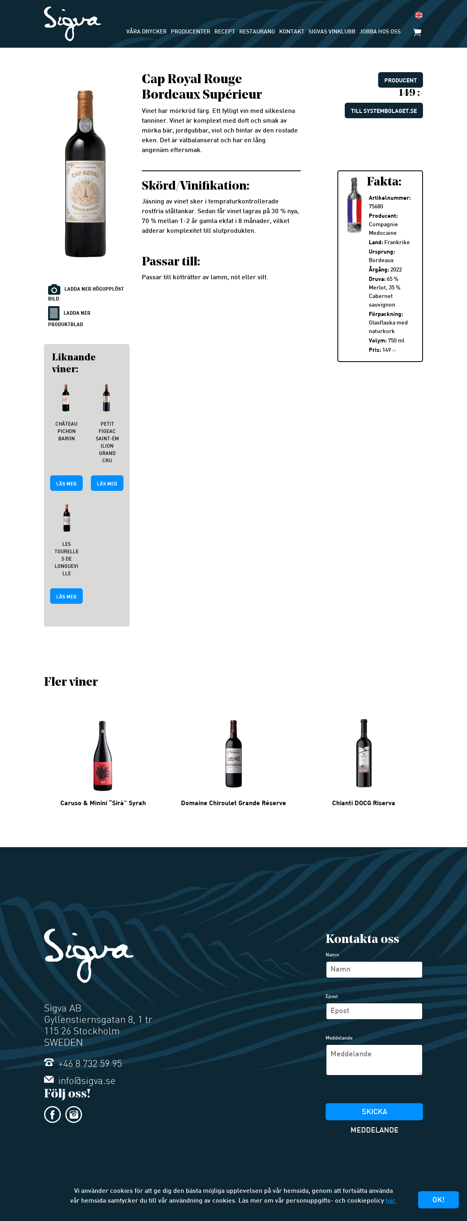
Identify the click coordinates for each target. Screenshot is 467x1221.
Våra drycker (146, 32)
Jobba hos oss (380, 32)
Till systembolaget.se (384, 110)
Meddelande (339, 1038)
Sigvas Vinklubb (331, 32)
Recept (224, 32)
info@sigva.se (80, 1081)
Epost (332, 996)
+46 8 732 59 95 (83, 1064)
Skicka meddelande (374, 1114)
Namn (332, 955)
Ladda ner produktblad (69, 316)
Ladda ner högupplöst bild (86, 292)
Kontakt (291, 32)
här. (391, 1201)
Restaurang (257, 32)
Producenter (190, 32)
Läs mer (66, 483)
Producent (400, 80)
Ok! (438, 1200)
